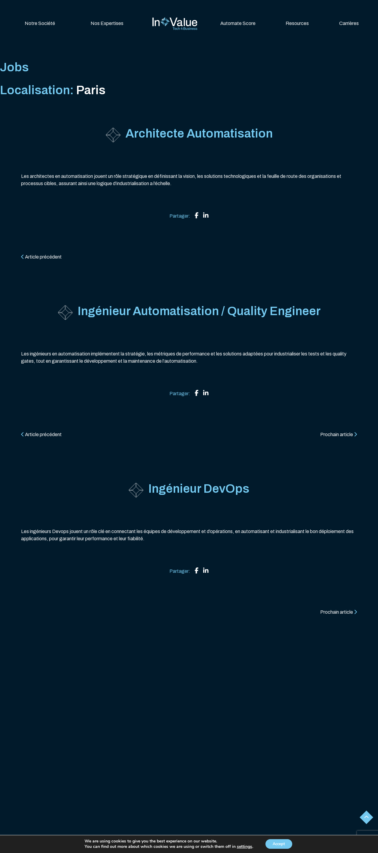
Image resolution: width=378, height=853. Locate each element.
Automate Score (238, 23)
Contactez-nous (241, 844)
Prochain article (338, 434)
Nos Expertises (107, 23)
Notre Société (40, 23)
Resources (297, 23)
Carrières (349, 23)
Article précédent (41, 256)
